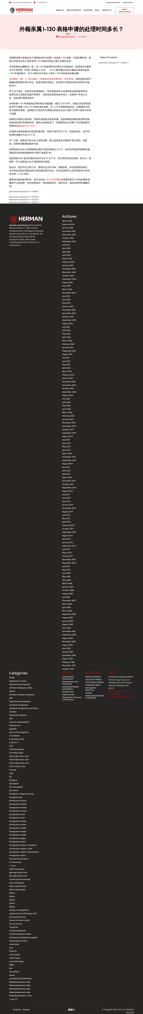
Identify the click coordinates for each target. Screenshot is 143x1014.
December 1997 (69, 665)
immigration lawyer (17, 841)
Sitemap (26, 1009)
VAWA (11, 965)
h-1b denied (14, 735)
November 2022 (69, 313)
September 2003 (69, 634)
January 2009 (67, 587)
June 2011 (66, 549)
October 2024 (68, 275)
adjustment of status (18, 681)
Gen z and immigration (19, 732)
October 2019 (68, 429)
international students (18, 859)
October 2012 (68, 529)
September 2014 (69, 487)
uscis (11, 947)
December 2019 (69, 422)
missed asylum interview (19, 879)
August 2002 (67, 645)
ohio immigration (16, 883)
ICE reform (13, 790)
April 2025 (66, 255)
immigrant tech (15, 797)
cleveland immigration (18, 705)
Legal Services (68, 694)
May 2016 (66, 474)
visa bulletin (14, 971)
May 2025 (66, 252)
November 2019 (69, 426)
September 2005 (69, 614)
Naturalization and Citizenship (70, 683)
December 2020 (69, 381)
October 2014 (68, 484)
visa (11, 968)
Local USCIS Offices (93, 679)
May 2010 (66, 570)
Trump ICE (13, 927)
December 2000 (69, 655)
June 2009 (66, 573)
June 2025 (66, 248)
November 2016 (69, 457)
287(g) (11, 677)
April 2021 (66, 368)
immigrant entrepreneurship (21, 794)
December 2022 (69, 310)
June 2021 (66, 361)
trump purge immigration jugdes (23, 937)
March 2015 (67, 477)
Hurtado (12, 770)
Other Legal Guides (17, 889)
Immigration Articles (66, 36)
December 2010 (69, 559)
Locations (88, 10)
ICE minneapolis (16, 787)
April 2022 (66, 337)
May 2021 (66, 364)
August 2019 (67, 436)
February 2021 (68, 375)
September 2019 (69, 433)
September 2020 (69, 392)
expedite (13, 729)
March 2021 (67, 371)
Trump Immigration (17, 930)
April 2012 (66, 539)
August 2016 (67, 463)
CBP (11, 698)
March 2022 (67, 340)
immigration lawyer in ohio (20, 848)
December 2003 (69, 631)
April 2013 (66, 522)
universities (14, 944)
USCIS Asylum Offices (94, 682)
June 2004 (66, 628)
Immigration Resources (90, 689)
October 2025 (68, 238)
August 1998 (67, 658)
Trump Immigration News (20, 934)
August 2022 (67, 323)
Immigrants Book (92, 685)
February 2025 (68, 262)
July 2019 (66, 440)
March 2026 (67, 221)
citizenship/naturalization (20, 701)
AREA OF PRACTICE (74, 10)
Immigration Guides (17, 821)
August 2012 (67, 535)
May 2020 (66, 405)
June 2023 (66, 299)
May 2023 (66, 303)
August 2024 (67, 282)
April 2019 (66, 450)
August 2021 (67, 354)
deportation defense (18, 715)
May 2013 (66, 518)
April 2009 (66, 580)
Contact (88, 693)
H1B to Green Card (17, 766)
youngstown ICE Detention (20, 978)
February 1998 (68, 662)
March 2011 (67, 552)
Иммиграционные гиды (19, 982)
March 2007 (67, 604)
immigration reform (17, 855)
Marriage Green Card (18, 872)
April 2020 (66, 409)
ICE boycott (14, 783)
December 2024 (69, 269)
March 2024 (67, 289)
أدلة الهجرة (13, 999)
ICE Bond (13, 780)
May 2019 (66, 446)
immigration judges (17, 838)
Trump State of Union (18, 941)
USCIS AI (13, 951)
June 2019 (66, 443)
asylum (12, 691)
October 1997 (68, 669)
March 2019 (67, 453)
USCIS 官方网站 (53, 179)
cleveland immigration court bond (23, 708)
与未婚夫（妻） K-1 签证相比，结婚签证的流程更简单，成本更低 (41, 78)
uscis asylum (14, 954)
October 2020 (68, 388)
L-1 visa (12, 865)
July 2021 (66, 357)
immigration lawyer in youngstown (24, 852)
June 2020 (66, 402)
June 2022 (66, 330)
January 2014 (67, 504)
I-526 (11, 773)
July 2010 (66, 566)
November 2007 (69, 600)
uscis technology (16, 961)
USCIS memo (14, 958)
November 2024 (69, 272)
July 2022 (66, 327)
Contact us (106, 10)
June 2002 (66, 648)
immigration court (17, 817)
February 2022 (68, 344)
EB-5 (11, 718)
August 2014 (67, 491)
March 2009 (67, 583)
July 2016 (66, 467)
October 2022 (68, 316)
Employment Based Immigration (70, 688)
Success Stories (127, 2)
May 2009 (66, 576)
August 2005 (67, 617)
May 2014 (66, 501)
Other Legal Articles (17, 886)
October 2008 (68, 590)
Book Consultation (113, 2)
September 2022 (69, 320)
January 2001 (67, 652)
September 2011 (69, 546)
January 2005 (67, 621)
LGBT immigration (17, 869)
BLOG (97, 10)
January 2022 (67, 347)
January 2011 (67, 556)
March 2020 (67, 412)
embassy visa (14, 725)
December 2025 (69, 231)
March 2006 (67, 611)
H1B (11, 746)
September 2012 (69, 532)
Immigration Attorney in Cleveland (94, 697)
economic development (19, 722)
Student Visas (68, 692)
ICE (10, 776)
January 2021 (67, 378)
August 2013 (67, 511)
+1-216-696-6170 (41, 2)
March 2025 (67, 258)
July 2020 (66, 399)
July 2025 (66, 245)
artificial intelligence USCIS (20, 688)
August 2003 (67, 638)
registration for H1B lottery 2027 (23, 913)
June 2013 (66, 515)
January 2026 (67, 227)
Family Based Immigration (68, 678)
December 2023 (69, 293)
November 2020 (69, 385)
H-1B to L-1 (14, 742)
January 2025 (67, 265)
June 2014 (66, 498)
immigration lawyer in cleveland (22, 845)
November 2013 (69, 508)
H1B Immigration (16, 749)
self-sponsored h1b (17, 917)
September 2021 (69, 351)
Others (12, 893)
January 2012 (67, 542)
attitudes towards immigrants (22, 694)
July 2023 (66, 296)
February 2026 (68, 224)
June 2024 (66, 286)
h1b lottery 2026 (16, 753)
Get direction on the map (119, 691)
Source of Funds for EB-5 (19, 920)
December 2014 (69, 481)
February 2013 (68, 525)
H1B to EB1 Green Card (19, 756)
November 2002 (69, 641)
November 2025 (69, 234)
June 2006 (66, 607)
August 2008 (67, 593)
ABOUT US (60, 10)
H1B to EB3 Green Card (19, 763)
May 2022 (66, 334)
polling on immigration (19, 910)
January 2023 (67, 306)
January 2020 (67, 419)
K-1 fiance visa (15, 862)
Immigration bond (17, 814)
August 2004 (67, 624)
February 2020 (68, 416)
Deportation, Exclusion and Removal (72, 698)
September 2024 (69, 279)
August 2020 (67, 395)
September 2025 (69, 241)
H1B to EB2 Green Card (19, 759)
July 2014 (66, 494)
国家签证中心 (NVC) (26, 125)
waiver (12, 975)
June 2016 (66, 470)
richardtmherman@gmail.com (21, 2)
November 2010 (69, 563)
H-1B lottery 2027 (16, 739)
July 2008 (66, 597)
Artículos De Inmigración (19, 684)
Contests (13, 712)
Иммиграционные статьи (20, 995)
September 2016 (69, 460)
